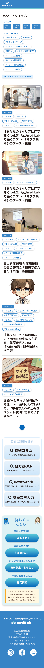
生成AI (27, 37)
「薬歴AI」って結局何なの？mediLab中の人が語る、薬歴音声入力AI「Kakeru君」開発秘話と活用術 (21, 343)
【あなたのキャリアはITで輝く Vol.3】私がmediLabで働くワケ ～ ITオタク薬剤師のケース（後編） (22, 137)
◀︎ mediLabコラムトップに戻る (17, 76)
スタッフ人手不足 (14, 42)
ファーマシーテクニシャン (18, 46)
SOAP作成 (27, 121)
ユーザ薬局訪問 (13, 55)
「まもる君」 (22, 538)
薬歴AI (9, 51)
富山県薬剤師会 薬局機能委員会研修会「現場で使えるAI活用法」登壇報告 (22, 268)
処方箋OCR (17, 26)
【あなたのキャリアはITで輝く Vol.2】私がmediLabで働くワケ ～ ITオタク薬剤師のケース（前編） (22, 194)
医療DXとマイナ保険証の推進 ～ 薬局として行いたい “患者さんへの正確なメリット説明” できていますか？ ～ (22, 408)
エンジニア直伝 (13, 69)
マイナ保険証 (23, 389)
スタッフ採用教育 (26, 51)
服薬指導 (9, 239)
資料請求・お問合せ (22, 567)
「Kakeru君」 (22, 553)
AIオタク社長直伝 (14, 60)
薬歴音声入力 (36, 26)
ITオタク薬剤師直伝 (15, 65)
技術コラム (7, 26)
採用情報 (22, 582)
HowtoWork (26, 26)
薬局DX (9, 116)
